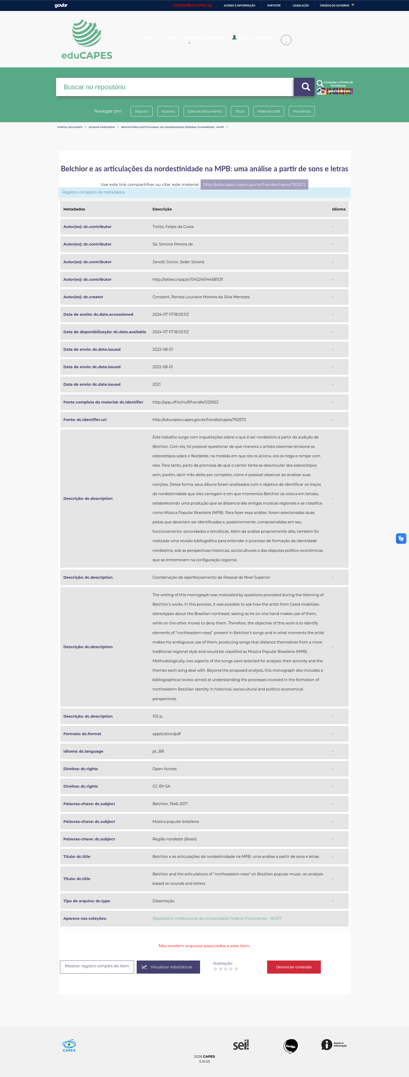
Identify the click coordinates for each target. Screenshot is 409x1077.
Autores (164, 111)
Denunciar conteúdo (302, 967)
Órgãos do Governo (335, 5)
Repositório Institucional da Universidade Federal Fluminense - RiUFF (172, 127)
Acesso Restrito (256, 39)
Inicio (154, 40)
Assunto (135, 111)
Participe (274, 5)
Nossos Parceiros (102, 127)
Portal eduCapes (69, 127)
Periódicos (308, 111)
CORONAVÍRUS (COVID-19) (192, 5)
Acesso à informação (239, 5)
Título (241, 111)
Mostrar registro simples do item (100, 966)
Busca (175, 40)
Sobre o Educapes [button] (211, 40)
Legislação (301, 5)
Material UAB (273, 111)
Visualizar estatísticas (174, 967)
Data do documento (203, 111)
